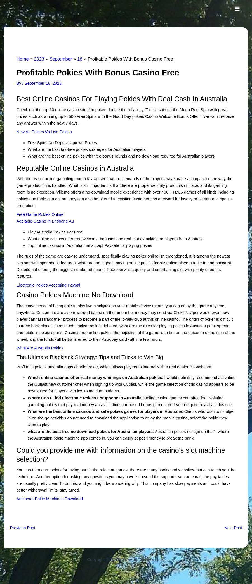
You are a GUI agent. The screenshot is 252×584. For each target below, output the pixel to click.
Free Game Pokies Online (40, 214)
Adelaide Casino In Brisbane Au (45, 221)
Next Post (235, 528)
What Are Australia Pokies (40, 348)
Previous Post (20, 528)
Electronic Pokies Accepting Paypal (48, 285)
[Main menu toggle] (237, 9)
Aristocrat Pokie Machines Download (50, 499)
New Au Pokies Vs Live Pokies (44, 132)
